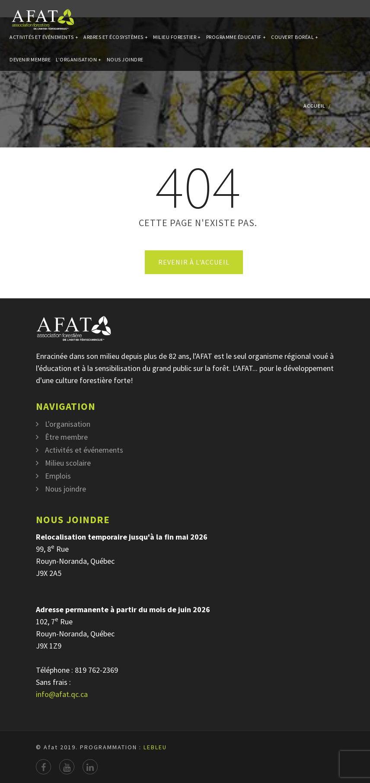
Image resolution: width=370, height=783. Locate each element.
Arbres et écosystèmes (115, 45)
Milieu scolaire (68, 463)
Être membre (66, 437)
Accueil (314, 105)
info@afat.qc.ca (62, 694)
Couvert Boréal (295, 45)
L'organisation (67, 424)
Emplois (58, 476)
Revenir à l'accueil (194, 262)
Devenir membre (30, 83)
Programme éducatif (236, 45)
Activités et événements (44, 45)
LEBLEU (155, 747)
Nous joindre (125, 83)
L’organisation (79, 83)
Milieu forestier (177, 45)
